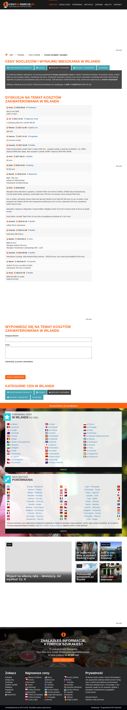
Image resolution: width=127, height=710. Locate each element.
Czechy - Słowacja (92, 507)
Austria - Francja (35, 498)
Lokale (40, 68)
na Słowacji (91, 433)
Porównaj (77, 5)
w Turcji (90, 448)
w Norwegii (53, 460)
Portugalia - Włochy (92, 516)
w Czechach (15, 462)
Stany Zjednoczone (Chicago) (50, 679)
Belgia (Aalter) (72, 700)
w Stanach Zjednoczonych (98, 436)
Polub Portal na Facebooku (63, 406)
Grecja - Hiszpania (35, 487)
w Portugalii (91, 427)
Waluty (108, 5)
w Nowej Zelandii (55, 462)
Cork (31, 239)
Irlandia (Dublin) (54, 692)
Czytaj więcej (90, 692)
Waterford (33, 174)
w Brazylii (14, 445)
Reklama (8, 687)
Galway (30, 165)
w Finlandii (52, 427)
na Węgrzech (92, 454)
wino (51, 526)
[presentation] (24, 368)
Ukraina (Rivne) (73, 690)
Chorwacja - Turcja (92, 489)
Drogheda (33, 136)
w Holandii (52, 439)
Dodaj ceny (64, 5)
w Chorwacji (15, 454)
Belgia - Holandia (35, 492)
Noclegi (59, 68)
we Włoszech (92, 457)
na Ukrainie (91, 451)
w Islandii (52, 442)
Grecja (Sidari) (53, 690)
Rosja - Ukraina (92, 501)
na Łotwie (52, 451)
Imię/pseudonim (11, 336)
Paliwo (84, 68)
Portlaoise (32, 108)
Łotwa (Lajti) (32, 700)
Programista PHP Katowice (110, 708)
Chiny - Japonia (92, 492)
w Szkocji (91, 439)
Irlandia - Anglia (34, 504)
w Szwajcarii (92, 442)
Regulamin (9, 690)
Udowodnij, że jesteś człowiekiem (19, 362)
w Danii (51, 424)
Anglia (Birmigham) (54, 695)
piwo (41, 526)
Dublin (32, 145)
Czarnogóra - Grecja (92, 513)
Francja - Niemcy (35, 513)
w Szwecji (91, 445)
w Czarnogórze (16, 460)
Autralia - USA (92, 495)
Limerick (32, 262)
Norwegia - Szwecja (34, 516)
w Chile (13, 451)
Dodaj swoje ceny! (63, 660)
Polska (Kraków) (34, 697)
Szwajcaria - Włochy (34, 519)
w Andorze (14, 427)
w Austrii (13, 436)
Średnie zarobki (11, 685)
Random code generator (94, 700)
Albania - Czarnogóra (35, 507)
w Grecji (51, 433)
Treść (7, 345)
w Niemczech (54, 457)
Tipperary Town (31, 119)
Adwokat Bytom (91, 697)
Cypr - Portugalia (92, 487)
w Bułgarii (14, 448)
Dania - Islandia (92, 504)
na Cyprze (14, 457)
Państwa (53, 5)
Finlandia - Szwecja (35, 501)
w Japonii (52, 445)
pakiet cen (33, 128)
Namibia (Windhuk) (74, 687)
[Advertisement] (63, 31)
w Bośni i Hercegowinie (20, 442)
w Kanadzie (53, 448)
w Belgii (13, 439)
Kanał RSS (11, 695)
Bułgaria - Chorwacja (35, 510)
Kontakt (118, 5)
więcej (63, 470)
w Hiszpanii (53, 436)
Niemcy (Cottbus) (34, 677)
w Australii (14, 433)
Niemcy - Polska (35, 489)
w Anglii (13, 430)
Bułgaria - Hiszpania (92, 510)
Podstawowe (19, 68)
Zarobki (99, 5)
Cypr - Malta (92, 498)
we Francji (52, 430)
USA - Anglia (92, 519)
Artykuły (88, 5)
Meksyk (70, 697)
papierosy (58, 526)
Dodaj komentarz (15, 377)
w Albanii (14, 424)
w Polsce (90, 424)
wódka (46, 526)
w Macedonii (53, 454)
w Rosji (90, 430)
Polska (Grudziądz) (35, 695)
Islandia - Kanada (34, 495)
